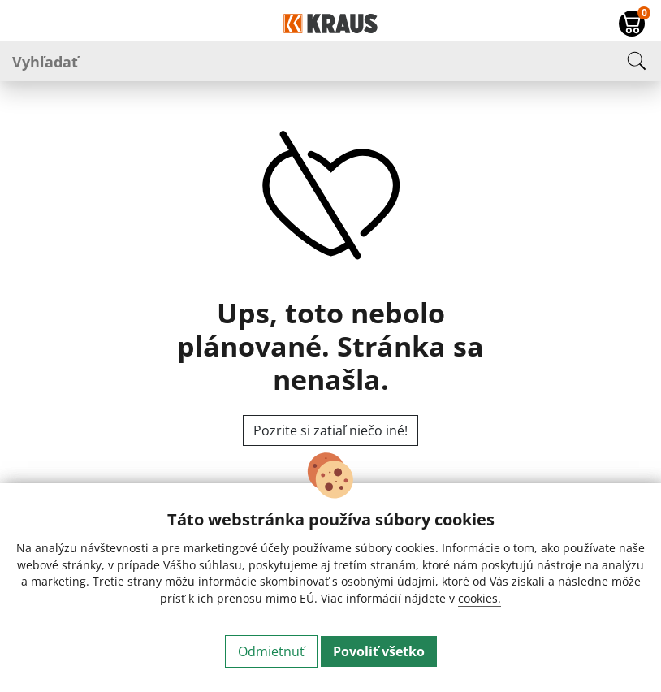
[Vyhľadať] (330, 61)
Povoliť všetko (379, 651)
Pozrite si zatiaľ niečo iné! (330, 430)
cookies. (479, 598)
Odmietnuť (271, 651)
